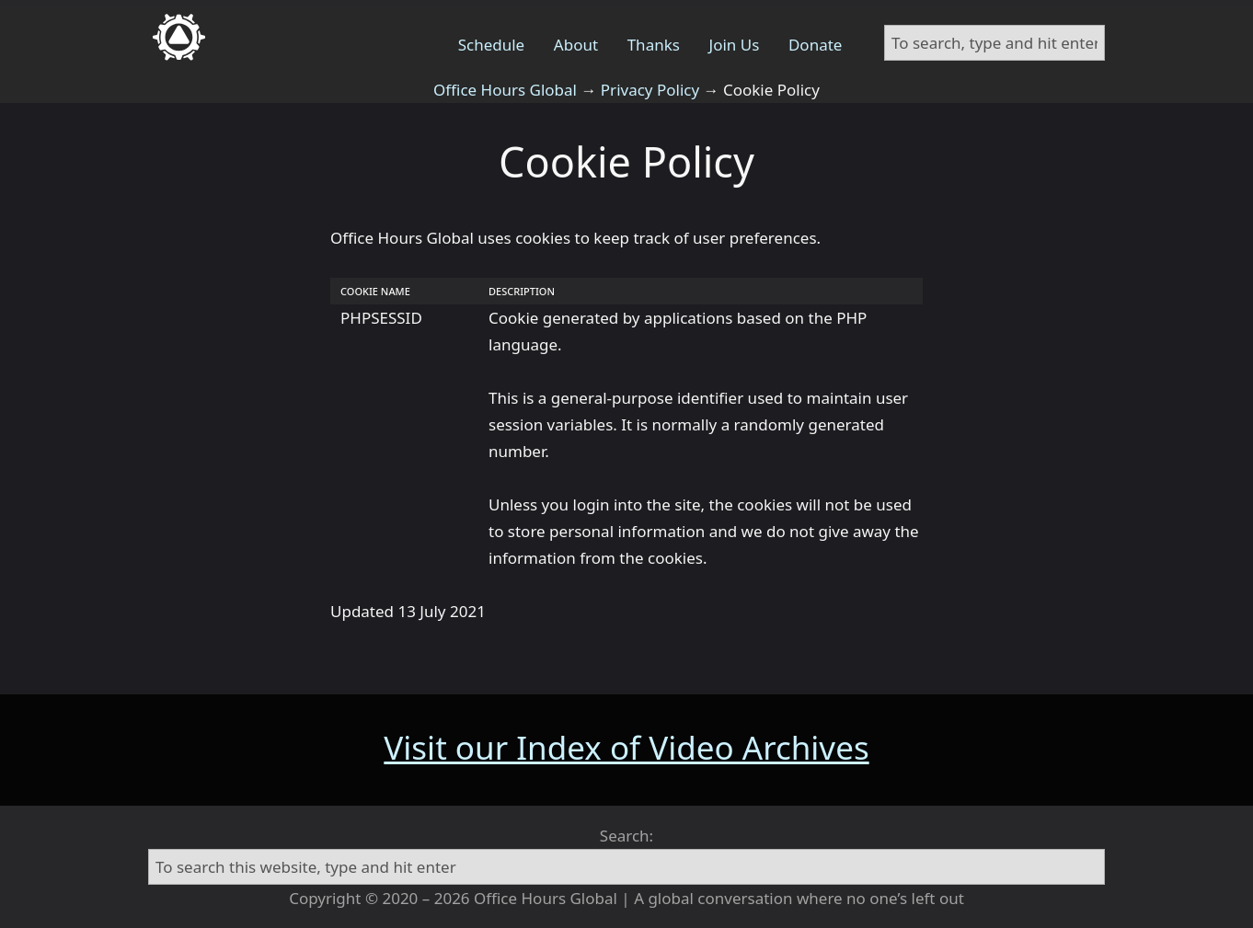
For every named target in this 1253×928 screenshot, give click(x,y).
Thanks (653, 44)
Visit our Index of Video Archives (626, 747)
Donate (815, 44)
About (576, 44)
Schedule (491, 44)
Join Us (734, 44)
